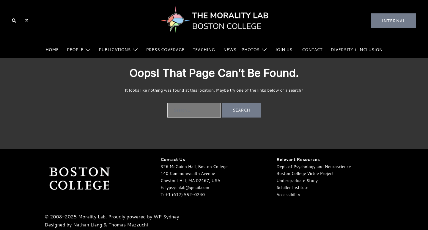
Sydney (171, 216)
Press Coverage (165, 50)
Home (52, 50)
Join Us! (284, 50)
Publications (114, 50)
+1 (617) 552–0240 (185, 195)
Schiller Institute (292, 187)
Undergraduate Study (297, 181)
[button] (14, 21)
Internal (393, 21)
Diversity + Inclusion (357, 50)
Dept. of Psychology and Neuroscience (313, 167)
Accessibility (288, 195)
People (75, 50)
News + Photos (241, 50)
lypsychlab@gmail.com (187, 187)
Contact (312, 50)
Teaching (204, 50)
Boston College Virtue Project (305, 173)
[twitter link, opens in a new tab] (26, 21)
